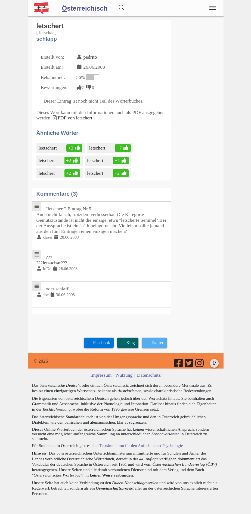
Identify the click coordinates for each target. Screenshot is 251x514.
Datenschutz (149, 375)
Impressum (100, 375)
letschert (97, 148)
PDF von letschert (75, 117)
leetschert (48, 148)
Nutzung (124, 375)
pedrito (90, 57)
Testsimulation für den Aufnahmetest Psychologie (141, 445)
